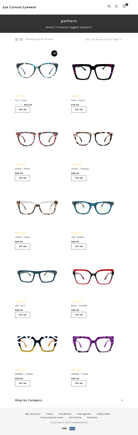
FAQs (50, 413)
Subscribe (103, 413)
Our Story (75, 417)
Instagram (84, 413)
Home (49, 27)
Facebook (65, 413)
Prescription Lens (52, 417)
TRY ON (22, 109)
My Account (33, 413)
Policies (92, 417)
